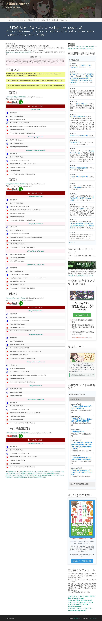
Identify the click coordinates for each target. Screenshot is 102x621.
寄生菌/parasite (37, 475)
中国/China (24, 473)
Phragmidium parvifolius (16, 298)
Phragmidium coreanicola (16, 183)
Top (7, 618)
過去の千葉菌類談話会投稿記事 (79, 484)
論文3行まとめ (11, 471)
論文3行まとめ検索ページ (78, 116)
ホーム (8, 20)
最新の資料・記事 (75, 399)
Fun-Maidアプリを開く (82, 315)
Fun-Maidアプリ (75, 142)
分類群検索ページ (33, 20)
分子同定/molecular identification (37, 473)
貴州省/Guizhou (41, 477)
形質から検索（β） (82, 104)
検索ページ (83, 209)
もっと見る (72, 242)
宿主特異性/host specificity (24, 475)
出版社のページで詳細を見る (82, 561)
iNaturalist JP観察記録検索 (78, 168)
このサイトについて (18, 20)
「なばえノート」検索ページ (79, 176)
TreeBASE (46, 471)
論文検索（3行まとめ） (60, 20)
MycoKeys (40, 471)
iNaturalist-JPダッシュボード (79, 135)
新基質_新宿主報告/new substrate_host (53, 475)
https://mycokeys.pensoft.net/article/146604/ (20, 52)
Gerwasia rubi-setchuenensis (17, 432)
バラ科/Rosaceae (16, 473)
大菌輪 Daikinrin (17, 4)
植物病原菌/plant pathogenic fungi (27, 477)
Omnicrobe (77, 187)
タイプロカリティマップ (78, 74)
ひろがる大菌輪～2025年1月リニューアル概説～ (82, 198)
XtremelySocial (92, 618)
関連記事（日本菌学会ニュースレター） (81, 276)
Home (12, 618)
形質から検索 (45, 20)
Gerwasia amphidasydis (15, 96)
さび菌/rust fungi (54, 471)
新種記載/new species (12, 477)
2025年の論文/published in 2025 (27, 471)
